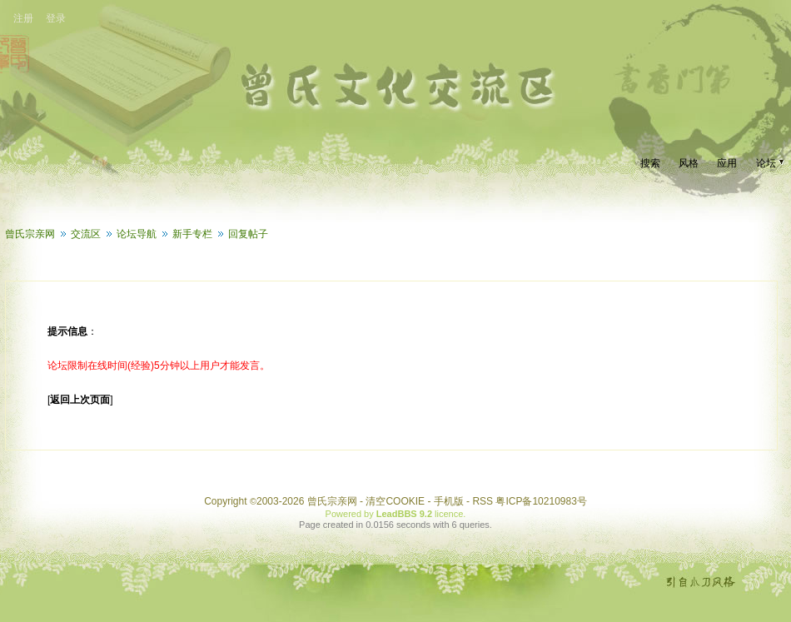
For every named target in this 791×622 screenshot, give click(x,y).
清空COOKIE (395, 501)
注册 (23, 18)
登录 (56, 18)
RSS (482, 501)
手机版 (449, 501)
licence (449, 514)
